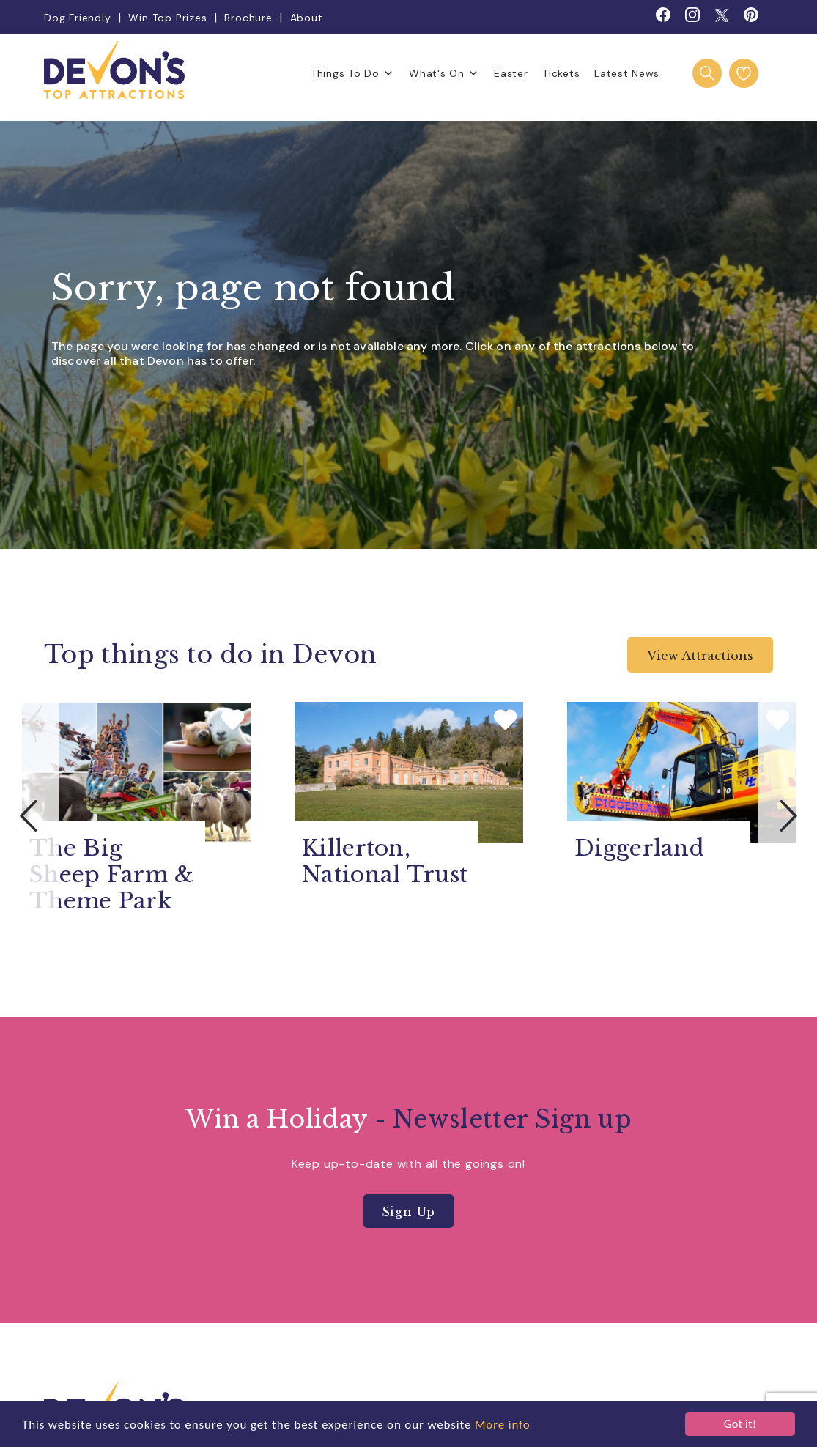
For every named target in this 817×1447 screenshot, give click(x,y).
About (306, 17)
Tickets (561, 73)
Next (787, 815)
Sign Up (409, 1211)
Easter (511, 73)
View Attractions (700, 655)
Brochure (248, 17)
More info (503, 1424)
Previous (29, 815)
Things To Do (352, 73)
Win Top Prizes (167, 17)
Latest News (626, 73)
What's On (444, 73)
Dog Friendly (77, 17)
